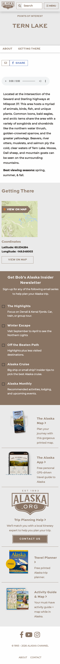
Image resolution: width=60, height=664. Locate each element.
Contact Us (30, 539)
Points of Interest (30, 16)
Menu (51, 5)
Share (18, 63)
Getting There (29, 49)
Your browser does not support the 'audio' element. (26, 81)
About (7, 49)
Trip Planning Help (30, 520)
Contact (35, 657)
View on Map (17, 260)
